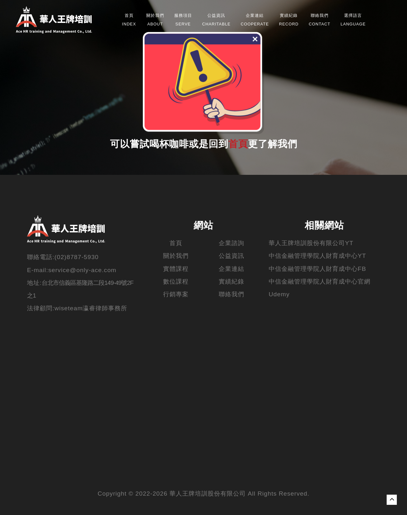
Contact (319, 19)
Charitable (216, 19)
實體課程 (176, 268)
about (155, 19)
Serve (183, 19)
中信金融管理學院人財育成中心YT (317, 255)
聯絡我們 (231, 294)
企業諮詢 (231, 243)
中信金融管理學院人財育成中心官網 (319, 281)
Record (289, 19)
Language (353, 19)
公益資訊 (231, 255)
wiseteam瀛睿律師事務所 (90, 308)
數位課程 (176, 281)
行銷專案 (176, 294)
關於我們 (176, 255)
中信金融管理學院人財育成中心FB (317, 268)
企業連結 (231, 268)
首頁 (238, 145)
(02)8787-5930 (76, 257)
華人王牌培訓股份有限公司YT (311, 243)
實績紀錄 (231, 281)
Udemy (279, 294)
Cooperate (255, 19)
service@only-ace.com (82, 270)
